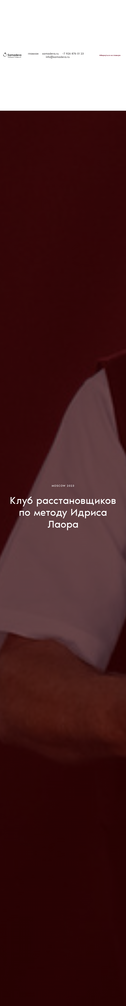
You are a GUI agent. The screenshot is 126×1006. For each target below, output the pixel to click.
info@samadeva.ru (58, 57)
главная (33, 53)
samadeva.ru (50, 53)
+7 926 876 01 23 (73, 53)
